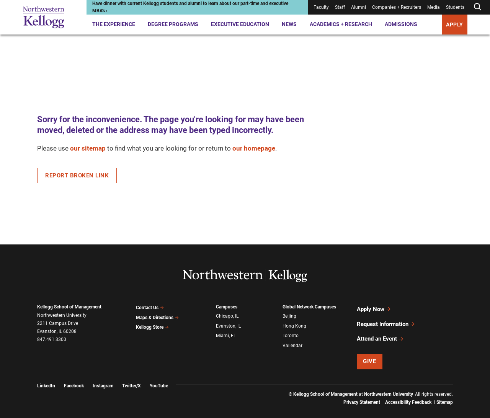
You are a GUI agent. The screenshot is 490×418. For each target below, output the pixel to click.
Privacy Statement (361, 391)
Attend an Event (380, 329)
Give (369, 350)
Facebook (74, 374)
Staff (340, 7)
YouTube (159, 374)
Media (433, 7)
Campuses (226, 307)
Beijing (289, 315)
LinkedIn (46, 374)
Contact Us (150, 307)
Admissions (401, 24)
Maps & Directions (157, 315)
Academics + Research (341, 24)
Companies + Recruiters (396, 7)
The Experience (113, 24)
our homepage (253, 148)
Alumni (358, 7)
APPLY (454, 24)
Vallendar (292, 340)
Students (455, 7)
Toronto (291, 331)
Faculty (321, 7)
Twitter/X (131, 374)
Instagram (103, 374)
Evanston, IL (228, 323)
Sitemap (444, 391)
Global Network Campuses (309, 307)
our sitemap (88, 148)
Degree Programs (173, 24)
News (289, 24)
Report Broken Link (77, 175)
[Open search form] (477, 7)
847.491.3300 (51, 339)
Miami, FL (226, 331)
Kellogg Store (152, 323)
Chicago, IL (227, 315)
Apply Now (374, 307)
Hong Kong (294, 323)
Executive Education (240, 24)
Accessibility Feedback (408, 391)
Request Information (386, 318)
